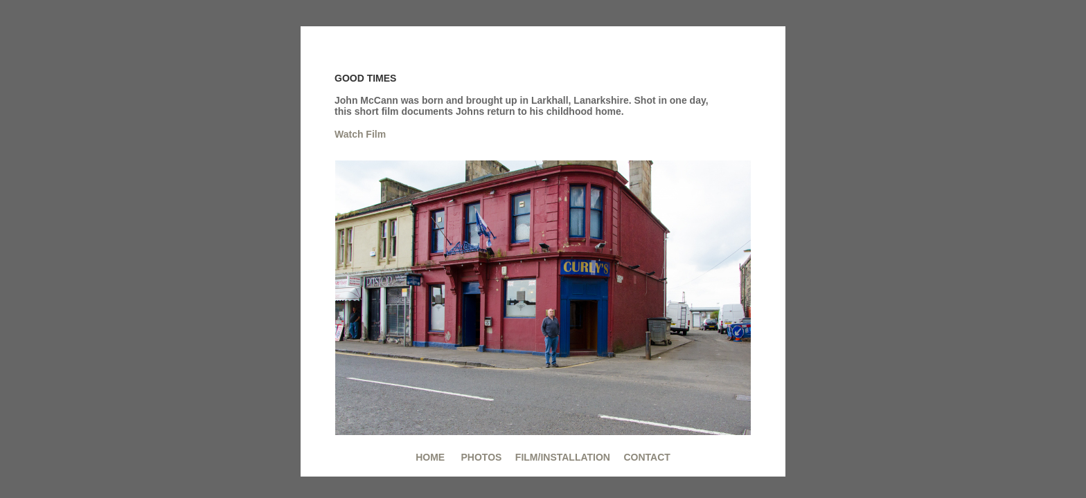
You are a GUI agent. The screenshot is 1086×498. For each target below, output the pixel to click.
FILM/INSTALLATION (562, 457)
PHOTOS (480, 457)
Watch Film (360, 134)
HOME (430, 457)
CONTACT (646, 457)
